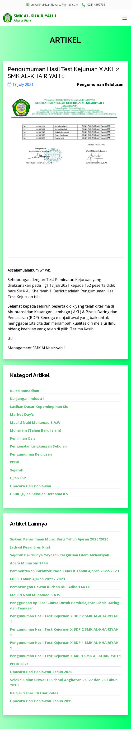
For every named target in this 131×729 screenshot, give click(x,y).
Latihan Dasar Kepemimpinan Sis (39, 406)
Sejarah (16, 470)
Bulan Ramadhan (24, 390)
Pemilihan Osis (22, 438)
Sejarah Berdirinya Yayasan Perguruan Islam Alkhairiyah (59, 555)
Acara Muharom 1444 (29, 563)
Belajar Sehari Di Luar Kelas (34, 693)
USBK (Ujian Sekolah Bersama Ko (39, 493)
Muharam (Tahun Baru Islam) (35, 430)
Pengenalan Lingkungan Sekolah (38, 446)
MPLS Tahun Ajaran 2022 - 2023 (37, 579)
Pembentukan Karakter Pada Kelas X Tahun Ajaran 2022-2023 (64, 570)
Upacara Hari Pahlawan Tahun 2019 (41, 700)
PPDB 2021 (19, 663)
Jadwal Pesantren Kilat (30, 547)
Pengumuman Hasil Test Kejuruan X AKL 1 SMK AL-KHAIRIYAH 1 (65, 655)
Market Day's (22, 414)
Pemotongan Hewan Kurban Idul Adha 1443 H (50, 586)
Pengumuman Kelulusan (31, 454)
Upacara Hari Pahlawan (30, 486)
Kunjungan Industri (27, 398)
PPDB (14, 462)
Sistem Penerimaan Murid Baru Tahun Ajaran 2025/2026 (59, 539)
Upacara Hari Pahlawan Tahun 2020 (41, 671)
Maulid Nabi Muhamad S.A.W (35, 422)
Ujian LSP (18, 477)
